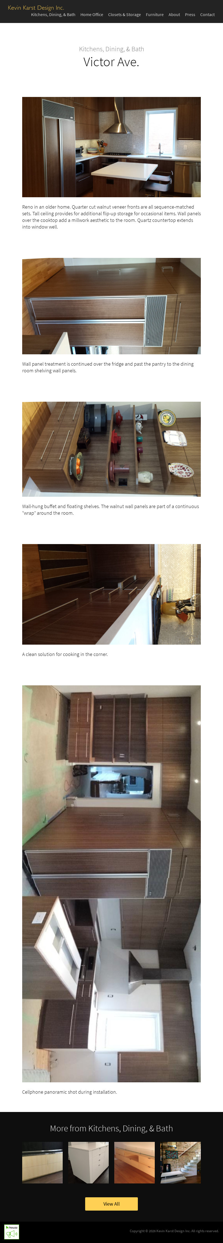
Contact (207, 14)
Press (190, 14)
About (174, 14)
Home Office (91, 14)
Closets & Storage (124, 14)
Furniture (155, 14)
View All (111, 1204)
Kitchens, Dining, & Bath (53, 14)
